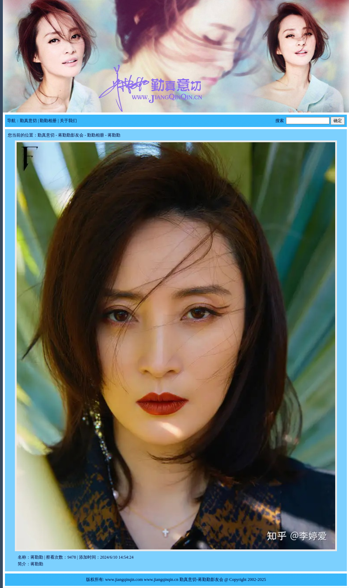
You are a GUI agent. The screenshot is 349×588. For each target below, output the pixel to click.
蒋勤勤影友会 (71, 135)
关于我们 (68, 120)
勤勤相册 (48, 120)
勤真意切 (28, 120)
